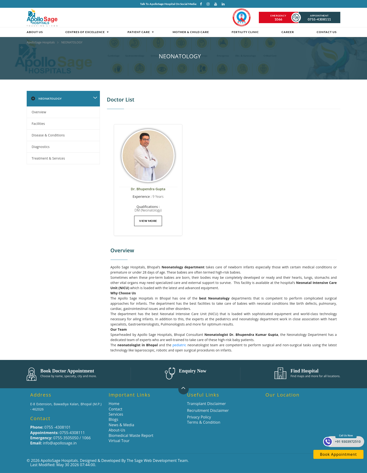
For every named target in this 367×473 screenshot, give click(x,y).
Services (116, 414)
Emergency (278, 17)
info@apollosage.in (53, 443)
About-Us (117, 430)
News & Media (121, 424)
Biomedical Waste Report (131, 435)
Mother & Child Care (191, 32)
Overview (39, 112)
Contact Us (327, 32)
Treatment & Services (48, 158)
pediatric (179, 345)
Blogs (113, 419)
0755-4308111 (57, 432)
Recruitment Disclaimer (208, 410)
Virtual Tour (119, 440)
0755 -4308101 (50, 427)
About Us (35, 32)
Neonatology (46, 98)
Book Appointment (338, 454)
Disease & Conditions (48, 135)
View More (148, 221)
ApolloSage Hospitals (41, 42)
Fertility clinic (245, 32)
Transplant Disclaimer (206, 403)
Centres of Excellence (85, 32)
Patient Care (139, 32)
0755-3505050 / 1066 (60, 437)
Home (114, 403)
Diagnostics (41, 146)
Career (288, 32)
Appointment (320, 17)
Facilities (38, 123)
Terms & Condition (203, 422)
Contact (115, 409)
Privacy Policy (199, 417)
